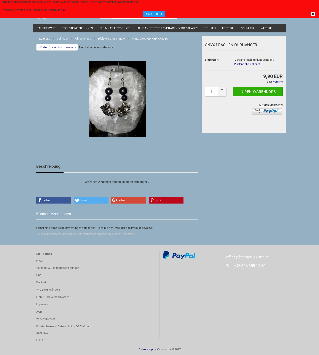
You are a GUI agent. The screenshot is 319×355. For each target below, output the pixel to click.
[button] (53, 200)
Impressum (43, 304)
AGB (39, 311)
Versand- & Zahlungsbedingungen (57, 267)
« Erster (43, 47)
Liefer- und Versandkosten (52, 297)
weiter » (71, 47)
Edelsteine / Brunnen (77, 28)
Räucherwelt (46, 28)
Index (39, 261)
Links (39, 340)
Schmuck (247, 28)
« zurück (57, 47)
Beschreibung (48, 166)
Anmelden (128, 234)
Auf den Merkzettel (271, 105)
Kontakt (41, 282)
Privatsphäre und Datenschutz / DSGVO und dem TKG (63, 329)
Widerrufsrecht (45, 319)
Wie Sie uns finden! (48, 289)
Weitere (266, 28)
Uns (38, 275)
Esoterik (228, 28)
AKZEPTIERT (154, 14)
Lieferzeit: (212, 59)
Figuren (210, 28)
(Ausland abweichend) (247, 64)
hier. (63, 9)
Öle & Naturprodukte (114, 28)
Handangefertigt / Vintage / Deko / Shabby (167, 28)
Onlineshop (146, 349)
